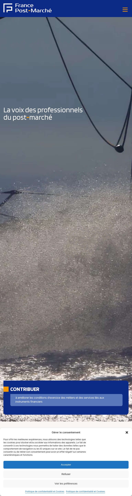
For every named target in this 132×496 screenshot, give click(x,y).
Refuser (66, 474)
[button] (127, 432)
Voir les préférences (66, 483)
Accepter (66, 464)
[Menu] (125, 10)
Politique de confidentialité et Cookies (44, 491)
